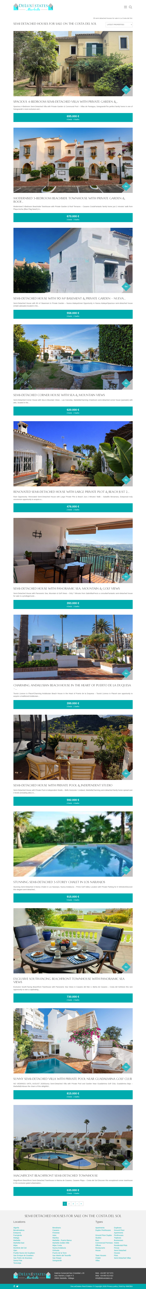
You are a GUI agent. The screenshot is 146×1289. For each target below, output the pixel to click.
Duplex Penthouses (103, 1230)
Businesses (118, 1240)
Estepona (17, 1233)
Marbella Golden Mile (61, 1243)
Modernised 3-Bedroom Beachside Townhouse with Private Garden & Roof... (69, 199)
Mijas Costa (57, 1245)
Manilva (56, 1238)
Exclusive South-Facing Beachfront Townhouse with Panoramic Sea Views (68, 980)
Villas (97, 1260)
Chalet (97, 1258)
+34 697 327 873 (106, 1273)
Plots (116, 1255)
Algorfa (16, 1228)
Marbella (16, 1240)
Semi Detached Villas (122, 1258)
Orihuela (56, 1250)
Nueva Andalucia (59, 1248)
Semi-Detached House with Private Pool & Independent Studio (62, 785)
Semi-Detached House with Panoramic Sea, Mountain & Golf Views (66, 588)
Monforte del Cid (20, 1248)
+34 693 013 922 (106, 1276)
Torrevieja (17, 1263)
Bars (97, 1240)
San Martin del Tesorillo (62, 1255)
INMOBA (129, 1286)
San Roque (57, 1258)
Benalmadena (18, 1230)
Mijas (15, 1245)
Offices (98, 1245)
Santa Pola (17, 1260)
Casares (56, 1230)
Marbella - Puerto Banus (62, 1240)
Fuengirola (17, 1235)
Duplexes (117, 1228)
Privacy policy (112, 1286)
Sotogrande (57, 1260)
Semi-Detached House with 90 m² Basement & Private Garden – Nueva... (69, 298)
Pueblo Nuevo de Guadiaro (24, 1253)
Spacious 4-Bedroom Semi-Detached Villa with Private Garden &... (65, 102)
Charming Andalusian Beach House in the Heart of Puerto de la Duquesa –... (72, 686)
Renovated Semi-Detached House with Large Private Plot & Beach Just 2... (71, 492)
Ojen (15, 1250)
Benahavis (57, 1228)
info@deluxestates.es (103, 1278)
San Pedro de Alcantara (22, 1258)
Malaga (16, 1238)
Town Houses (100, 1255)
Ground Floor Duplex (103, 1235)
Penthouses (118, 1235)
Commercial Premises (104, 1243)
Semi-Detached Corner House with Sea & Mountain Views (59, 395)
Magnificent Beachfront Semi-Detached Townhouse (55, 1175)
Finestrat (56, 1233)
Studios (98, 1238)
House (97, 1250)
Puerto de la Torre (60, 1253)
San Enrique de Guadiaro (23, 1255)
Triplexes (117, 1238)
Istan (54, 1235)
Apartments (100, 1228)
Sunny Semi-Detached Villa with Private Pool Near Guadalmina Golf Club (72, 1079)
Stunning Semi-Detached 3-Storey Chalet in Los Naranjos (59, 882)
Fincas (116, 1248)
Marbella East (18, 1243)
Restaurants (100, 1248)
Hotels (116, 1243)
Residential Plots (120, 1245)
